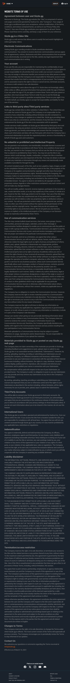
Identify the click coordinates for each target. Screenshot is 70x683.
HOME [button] (9, 4)
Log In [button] (64, 3)
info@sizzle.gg (9, 647)
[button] (12, 3)
